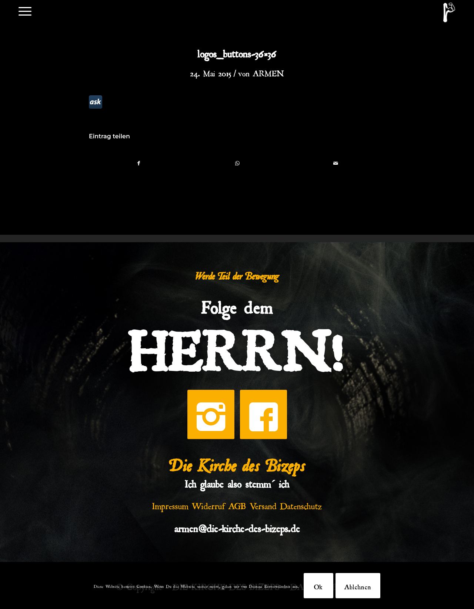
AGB (237, 504)
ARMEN (268, 71)
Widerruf (208, 504)
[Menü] (25, 10)
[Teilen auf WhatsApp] (237, 163)
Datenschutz (301, 504)
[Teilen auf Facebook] (138, 163)
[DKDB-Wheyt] (449, 12)
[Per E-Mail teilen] (336, 163)
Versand (263, 504)
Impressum (170, 504)
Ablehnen (357, 586)
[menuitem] (25, 10)
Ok (318, 586)
